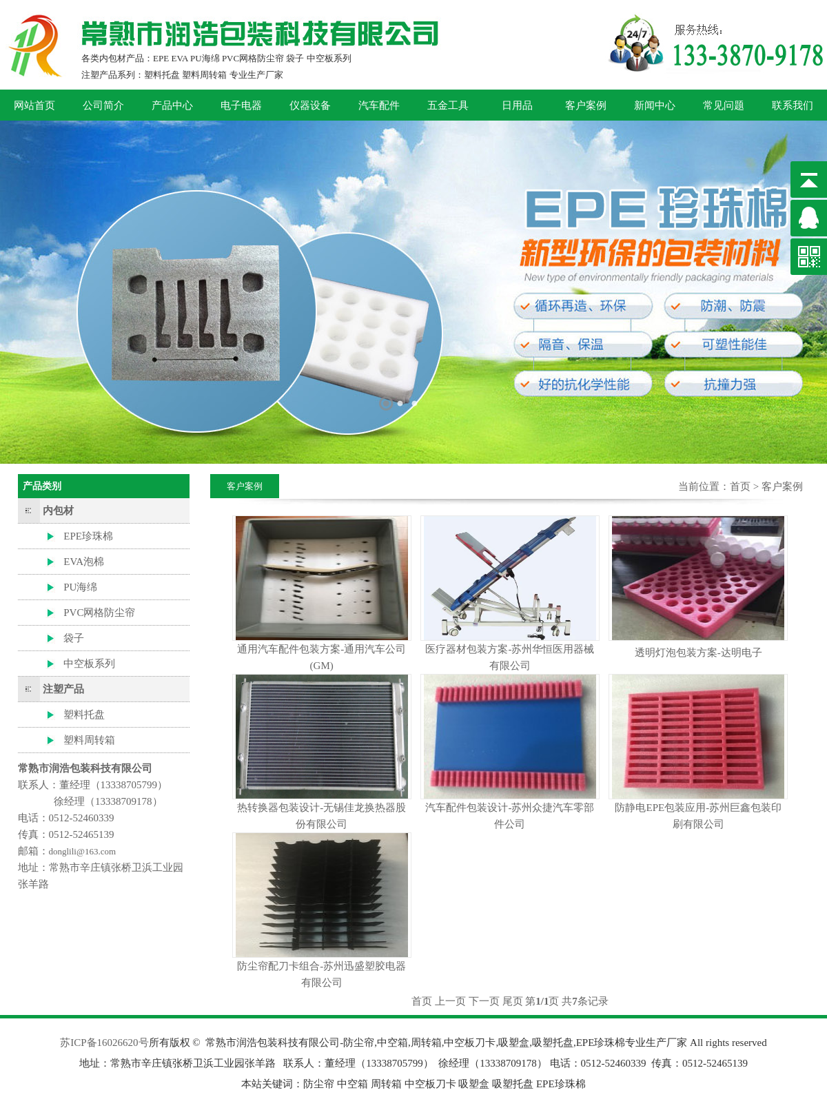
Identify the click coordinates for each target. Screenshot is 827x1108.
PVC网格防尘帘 (99, 612)
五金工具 (448, 105)
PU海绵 (80, 587)
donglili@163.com (82, 851)
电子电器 (241, 105)
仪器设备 (310, 105)
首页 (740, 486)
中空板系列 (89, 663)
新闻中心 (654, 105)
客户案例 (585, 105)
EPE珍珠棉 (88, 536)
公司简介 (103, 105)
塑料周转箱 (89, 740)
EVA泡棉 (83, 561)
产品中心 (172, 105)
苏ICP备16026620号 (104, 1042)
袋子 (73, 638)
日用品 (517, 105)
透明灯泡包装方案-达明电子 (698, 652)
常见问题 (723, 105)
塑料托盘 (84, 714)
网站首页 (34, 105)
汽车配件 (379, 105)
